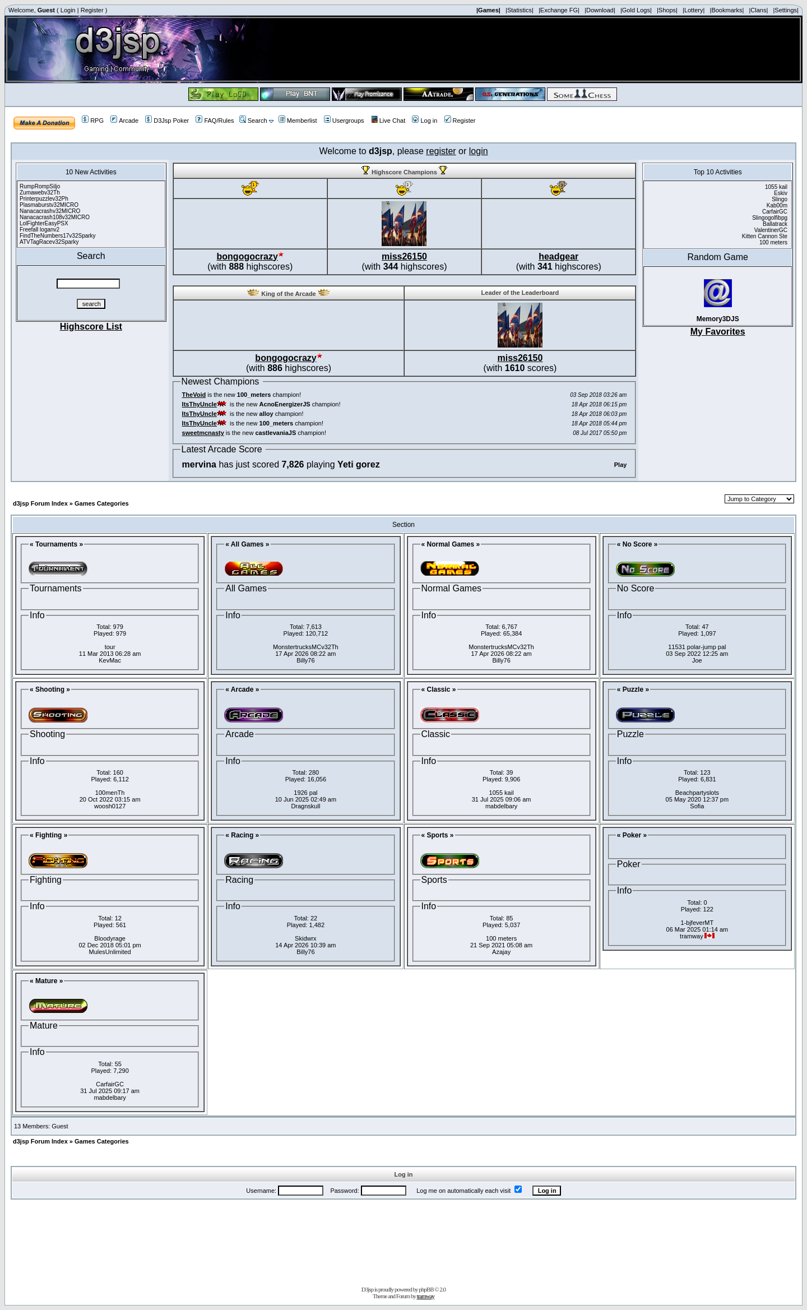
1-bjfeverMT (697, 922)
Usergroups (344, 120)
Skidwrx (306, 938)
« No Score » (637, 544)
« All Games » (247, 544)
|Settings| (785, 10)
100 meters (501, 938)
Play (620, 464)
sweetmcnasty (203, 432)
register (441, 151)
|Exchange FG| (559, 10)
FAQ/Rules (215, 120)
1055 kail (501, 792)
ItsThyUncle (199, 404)
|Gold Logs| (636, 10)
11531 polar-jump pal (697, 647)
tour (110, 647)
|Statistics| (519, 10)
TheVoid (194, 394)
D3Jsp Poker (167, 120)
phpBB (426, 1289)
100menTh (110, 792)
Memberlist (298, 120)
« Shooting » (50, 689)
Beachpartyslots (697, 792)
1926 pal (305, 792)
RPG (93, 120)
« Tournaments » (56, 544)
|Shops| (667, 10)
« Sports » (437, 835)
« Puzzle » (633, 689)
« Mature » (46, 981)
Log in (424, 120)
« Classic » (438, 689)
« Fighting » (48, 835)
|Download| (600, 10)
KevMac (110, 660)
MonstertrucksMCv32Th (305, 647)
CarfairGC (110, 1084)
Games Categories (102, 503)
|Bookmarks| (727, 10)
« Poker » (632, 835)
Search (253, 120)
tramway (425, 1296)
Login (68, 10)
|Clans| (758, 10)
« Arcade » (242, 689)
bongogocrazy (247, 256)
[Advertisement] (403, 1240)
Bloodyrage (110, 938)
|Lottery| (693, 10)
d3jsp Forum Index (40, 503)
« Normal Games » (450, 544)
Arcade (124, 120)
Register (92, 10)
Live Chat (388, 120)
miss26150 (404, 256)
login (478, 151)
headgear (558, 256)
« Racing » (242, 835)
